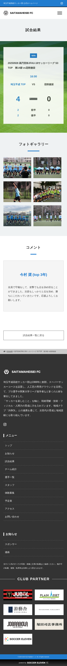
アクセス (9, 508)
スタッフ (9, 485)
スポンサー (11, 544)
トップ (8, 445)
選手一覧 (9, 477)
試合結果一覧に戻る (33, 335)
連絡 (7, 552)
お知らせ (9, 453)
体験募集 (9, 493)
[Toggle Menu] (59, 13)
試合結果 (9, 461)
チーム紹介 (11, 469)
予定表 (8, 501)
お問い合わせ (12, 516)
